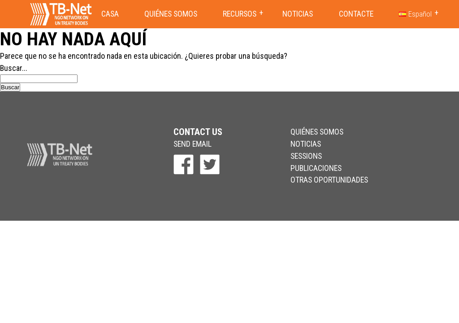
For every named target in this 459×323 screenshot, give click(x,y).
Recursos (239, 13)
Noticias (297, 13)
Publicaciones (316, 168)
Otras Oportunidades (329, 179)
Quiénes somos (170, 13)
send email (192, 143)
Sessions (306, 156)
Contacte (356, 13)
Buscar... (13, 68)
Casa (110, 13)
